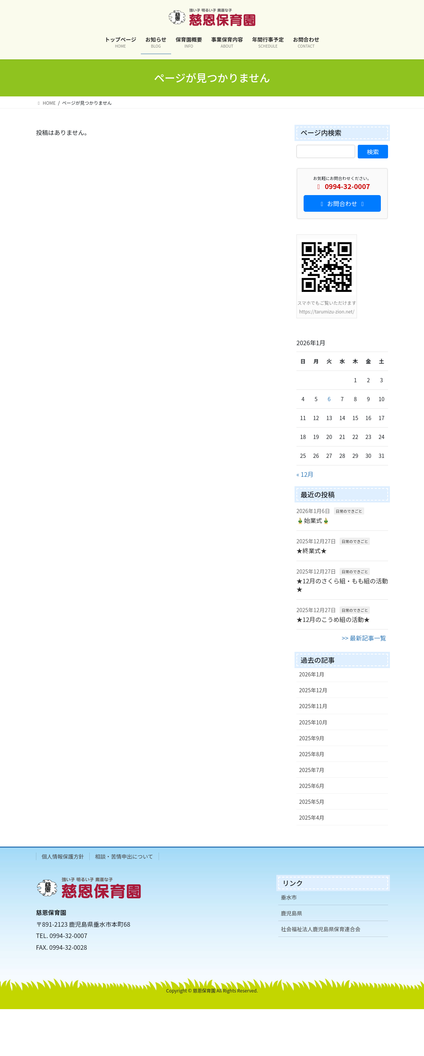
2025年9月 (311, 738)
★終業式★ (311, 550)
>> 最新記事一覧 (364, 637)
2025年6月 (311, 785)
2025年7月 (311, 770)
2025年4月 (311, 817)
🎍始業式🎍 (313, 520)
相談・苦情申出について (124, 856)
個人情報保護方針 (63, 856)
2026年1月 (311, 674)
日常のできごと (349, 511)
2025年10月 (313, 722)
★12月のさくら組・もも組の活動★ (342, 585)
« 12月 (304, 474)
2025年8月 (311, 754)
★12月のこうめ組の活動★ (333, 619)
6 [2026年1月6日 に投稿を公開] (329, 399)
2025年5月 (311, 801)
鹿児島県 (291, 913)
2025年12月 (313, 690)
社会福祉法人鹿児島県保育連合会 (320, 929)
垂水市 (289, 897)
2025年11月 (313, 706)
